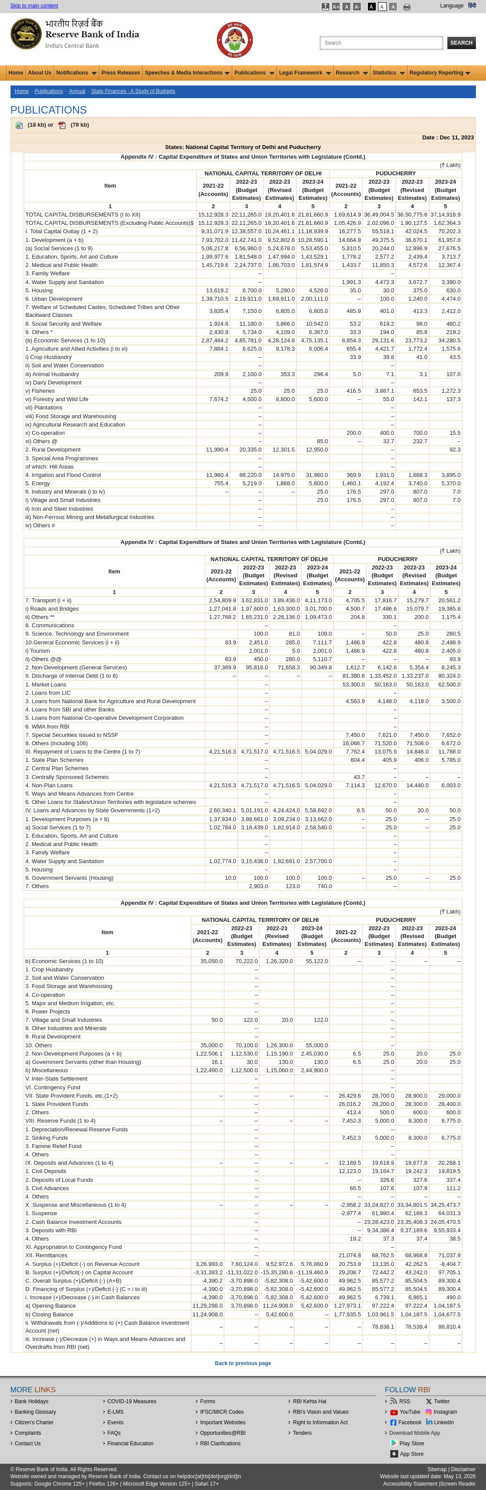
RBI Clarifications (220, 1443)
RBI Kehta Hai (309, 1401)
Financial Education (131, 1443)
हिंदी (472, 6)
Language (452, 6)
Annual (77, 91)
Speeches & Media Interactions (187, 73)
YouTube (410, 1412)
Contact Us (28, 1443)
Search (461, 43)
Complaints (28, 1433)
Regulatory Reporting (440, 73)
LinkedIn (444, 1422)
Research (352, 73)
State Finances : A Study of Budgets (133, 91)
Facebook (410, 1422)
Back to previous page (243, 1363)
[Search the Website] (381, 43)
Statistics (389, 73)
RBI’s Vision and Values (321, 1412)
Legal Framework (305, 73)
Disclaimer (463, 1469)
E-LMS (116, 1412)
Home (16, 73)
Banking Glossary (35, 1412)
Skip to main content (34, 6)
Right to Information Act (320, 1422)
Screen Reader (458, 1484)
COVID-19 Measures (132, 1401)
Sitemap (437, 1469)
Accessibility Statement (410, 1484)
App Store (412, 1454)
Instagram (445, 1412)
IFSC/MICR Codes (222, 1412)
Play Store (412, 1443)
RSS (405, 1401)
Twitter (442, 1401)
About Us (39, 73)
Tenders (302, 1433)
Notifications (76, 73)
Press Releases (120, 73)
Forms (207, 1401)
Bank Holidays (32, 1401)
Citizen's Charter (34, 1422)
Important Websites (222, 1422)
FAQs (114, 1433)
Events (116, 1422)
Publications (254, 73)
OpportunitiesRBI (223, 1433)
